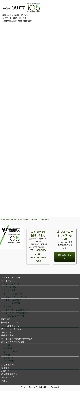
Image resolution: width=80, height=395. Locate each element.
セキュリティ (7, 332)
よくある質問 (7, 364)
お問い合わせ (7, 371)
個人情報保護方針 (9, 374)
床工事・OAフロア (12, 300)
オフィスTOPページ (10, 277)
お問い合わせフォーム (65, 256)
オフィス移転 (9, 287)
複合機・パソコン (9, 322)
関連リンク (6, 381)
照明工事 (7, 306)
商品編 (6, 345)
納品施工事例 (7, 335)
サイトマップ (7, 377)
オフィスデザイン (11, 284)
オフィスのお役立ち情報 (12, 342)
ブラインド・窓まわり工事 (15, 310)
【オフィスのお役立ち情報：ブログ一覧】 (24, 219)
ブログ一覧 (8, 358)
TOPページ (5, 219)
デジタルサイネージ (10, 326)
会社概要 (5, 368)
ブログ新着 (8, 361)
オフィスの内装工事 (12, 293)
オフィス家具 (9, 290)
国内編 (6, 355)
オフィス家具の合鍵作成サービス (16, 339)
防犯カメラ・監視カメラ (12, 329)
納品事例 (7, 348)
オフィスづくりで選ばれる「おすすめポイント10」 (15, 314)
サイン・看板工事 (11, 303)
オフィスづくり (8, 281)
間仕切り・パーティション (15, 297)
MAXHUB (5, 319)
